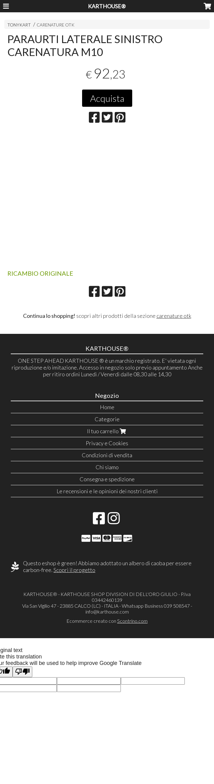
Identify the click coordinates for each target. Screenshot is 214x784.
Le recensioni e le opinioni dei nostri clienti (107, 491)
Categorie (107, 419)
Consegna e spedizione (107, 479)
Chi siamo (107, 467)
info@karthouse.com (107, 611)
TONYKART (19, 24)
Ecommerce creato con (107, 621)
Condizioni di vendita (107, 455)
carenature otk (174, 315)
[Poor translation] (22, 671)
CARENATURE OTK (55, 24)
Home (107, 407)
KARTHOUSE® (107, 6)
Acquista (107, 98)
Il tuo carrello (107, 431)
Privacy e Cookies (107, 443)
